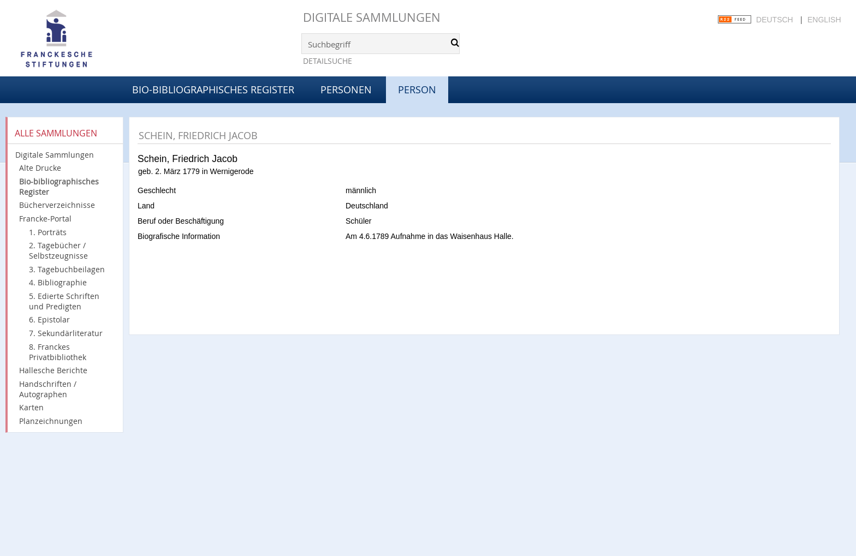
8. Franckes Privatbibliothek (57, 352)
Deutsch (774, 19)
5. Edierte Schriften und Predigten (64, 301)
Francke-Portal (45, 218)
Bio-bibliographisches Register (213, 89)
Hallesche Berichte (53, 370)
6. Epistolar (49, 319)
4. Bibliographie (58, 282)
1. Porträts (48, 232)
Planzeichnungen (50, 421)
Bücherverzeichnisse (57, 205)
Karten (31, 407)
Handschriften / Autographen (47, 389)
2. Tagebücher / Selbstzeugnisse (58, 250)
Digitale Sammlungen (372, 17)
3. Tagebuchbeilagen (67, 269)
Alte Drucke (40, 168)
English (824, 19)
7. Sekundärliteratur (66, 333)
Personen (346, 89)
